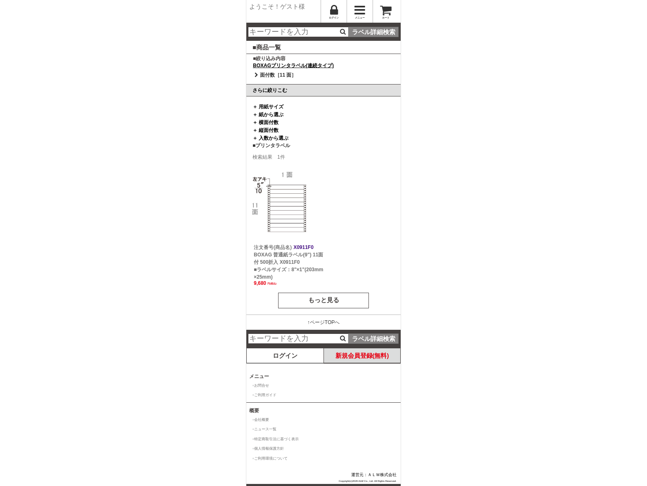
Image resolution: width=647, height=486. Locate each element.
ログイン (285, 355)
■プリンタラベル (271, 145)
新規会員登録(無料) (362, 355)
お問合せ (261, 385)
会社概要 (261, 420)
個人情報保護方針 (269, 448)
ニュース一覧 (265, 429)
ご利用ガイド (265, 395)
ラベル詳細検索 (373, 31)
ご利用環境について (271, 458)
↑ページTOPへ (323, 322)
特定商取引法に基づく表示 (276, 439)
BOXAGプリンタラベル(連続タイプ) (293, 65)
